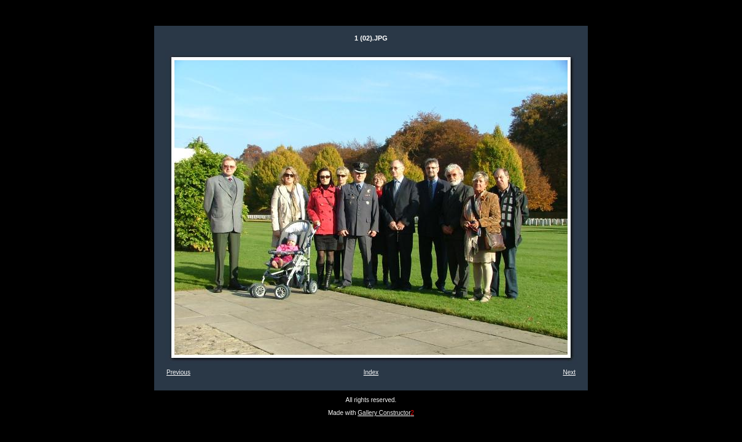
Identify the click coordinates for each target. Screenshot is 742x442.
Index (371, 372)
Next (569, 372)
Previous (178, 372)
